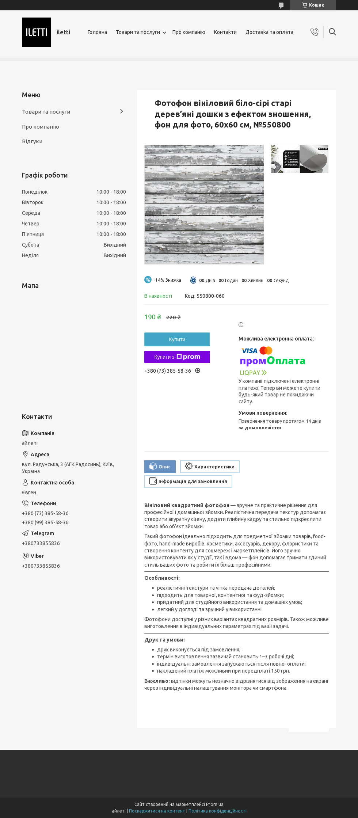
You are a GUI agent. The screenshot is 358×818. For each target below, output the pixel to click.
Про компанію (188, 32)
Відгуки (32, 141)
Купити (177, 339)
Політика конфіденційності (217, 811)
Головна (97, 32)
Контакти (225, 32)
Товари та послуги (138, 32)
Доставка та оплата (269, 32)
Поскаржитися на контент (157, 811)
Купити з (177, 357)
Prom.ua (215, 804)
